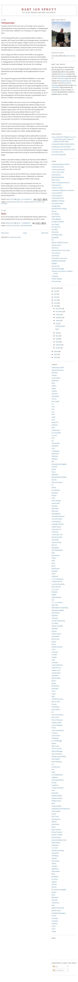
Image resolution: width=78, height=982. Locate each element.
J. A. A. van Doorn (57, 602)
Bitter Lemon (56, 180)
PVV (43, 202)
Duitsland (54, 592)
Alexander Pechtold (57, 524)
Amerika (54, 391)
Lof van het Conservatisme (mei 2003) (63, 149)
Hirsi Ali (54, 545)
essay (53, 563)
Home (25, 233)
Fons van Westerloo (57, 715)
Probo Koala (55, 824)
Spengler (54, 263)
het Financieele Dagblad (59, 889)
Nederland (55, 456)
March (58, 342)
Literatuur (55, 506)
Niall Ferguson (56, 811)
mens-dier (55, 900)
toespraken (55, 921)
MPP (53, 414)
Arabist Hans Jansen (58, 167)
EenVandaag (55, 707)
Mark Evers (55, 248)
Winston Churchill (57, 626)
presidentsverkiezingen (58, 913)
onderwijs (54, 425)
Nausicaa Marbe (56, 806)
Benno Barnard (56, 175)
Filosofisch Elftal (57, 537)
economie (54, 466)
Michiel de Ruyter (57, 798)
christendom (55, 396)
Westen (54, 863)
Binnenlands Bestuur (58, 177)
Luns (53, 790)
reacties (54, 915)
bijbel (53, 874)
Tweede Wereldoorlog (58, 621)
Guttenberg (55, 738)
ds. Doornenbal (56, 433)
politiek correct (56, 910)
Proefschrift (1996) (57, 152)
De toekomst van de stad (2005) (61, 147)
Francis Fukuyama (57, 720)
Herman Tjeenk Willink (59, 756)
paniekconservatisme (58, 908)
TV (53, 404)
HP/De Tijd (55, 232)
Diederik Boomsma (57, 699)
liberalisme (55, 897)
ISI (52, 240)
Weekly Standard (57, 279)
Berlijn (54, 683)
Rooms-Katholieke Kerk (59, 840)
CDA (53, 406)
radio (53, 427)
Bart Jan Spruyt (39, 9)
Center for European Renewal (60, 182)
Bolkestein (55, 474)
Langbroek (55, 785)
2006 (55, 357)
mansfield (54, 571)
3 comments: (26, 223)
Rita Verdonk (56, 555)
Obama (54, 469)
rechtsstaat (55, 652)
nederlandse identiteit (58, 516)
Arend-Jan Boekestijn (58, 169)
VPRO (54, 558)
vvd (53, 412)
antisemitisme (56, 871)
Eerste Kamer (56, 709)
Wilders (4, 203)
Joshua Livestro (56, 245)
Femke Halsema (56, 597)
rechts (53, 649)
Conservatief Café (57, 534)
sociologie (55, 918)
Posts (55, 966)
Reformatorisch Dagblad (59, 464)
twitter (54, 926)
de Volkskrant (56, 490)
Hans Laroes (55, 746)
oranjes (54, 641)
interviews (55, 393)
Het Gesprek (55, 224)
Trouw (54, 472)
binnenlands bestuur (15, 202)
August (58, 320)
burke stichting (13, 225)
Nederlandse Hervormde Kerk (61, 809)
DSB (53, 696)
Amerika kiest (56, 430)
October (58, 314)
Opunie (54, 814)
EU (53, 440)
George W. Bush (56, 722)
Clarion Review (56, 185)
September (59, 317)
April (57, 339)
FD (53, 712)
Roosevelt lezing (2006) (59, 154)
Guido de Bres (56, 735)
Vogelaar (54, 858)
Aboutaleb (55, 662)
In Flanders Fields (57, 235)
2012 (55, 297)
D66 (53, 461)
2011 (55, 300)
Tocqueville (55, 853)
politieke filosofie (57, 647)
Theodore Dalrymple (58, 850)
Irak (53, 600)
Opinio (54, 388)
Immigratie (55, 446)
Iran (53, 769)
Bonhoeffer (55, 688)
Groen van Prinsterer (58, 730)
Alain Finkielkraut (57, 665)
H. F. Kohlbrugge (57, 741)
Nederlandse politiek (32, 202)
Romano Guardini (57, 835)
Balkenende (55, 454)
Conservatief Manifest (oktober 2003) (63, 144)
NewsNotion (55, 255)
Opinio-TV (55, 422)
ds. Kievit (54, 879)
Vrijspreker (55, 276)
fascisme (54, 884)
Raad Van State (56, 829)
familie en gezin (56, 634)
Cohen (54, 694)
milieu (53, 574)
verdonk (54, 657)
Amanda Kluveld (57, 581)
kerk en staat (55, 639)
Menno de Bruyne (57, 482)
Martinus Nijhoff (57, 795)
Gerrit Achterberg (57, 725)
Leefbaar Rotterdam (58, 788)
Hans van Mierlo (57, 748)
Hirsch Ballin (56, 759)
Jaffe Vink (55, 605)
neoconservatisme (57, 519)
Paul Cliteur (55, 816)
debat (53, 560)
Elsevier (54, 211)
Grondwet (55, 733)
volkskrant (55, 576)
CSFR (53, 691)
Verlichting (55, 855)
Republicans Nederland (59, 261)
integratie (54, 459)
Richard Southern (57, 832)
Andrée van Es (56, 670)
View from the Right (58, 269)
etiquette (54, 882)
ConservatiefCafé (57, 193)
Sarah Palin (55, 845)
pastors (54, 644)
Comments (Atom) (15, 237)
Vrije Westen (55, 861)
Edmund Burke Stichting (59, 208)
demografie (55, 876)
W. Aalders (55, 623)
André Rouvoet (56, 668)
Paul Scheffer (56, 613)
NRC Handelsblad (57, 550)
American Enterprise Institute (60, 164)
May (57, 336)
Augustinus (55, 675)
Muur (53, 803)
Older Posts (44, 233)
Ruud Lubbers (56, 842)
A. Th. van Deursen (57, 579)
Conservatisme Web (58, 198)
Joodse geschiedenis (58, 780)
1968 (53, 660)
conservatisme (26, 225)
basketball (55, 628)
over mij (54, 435)
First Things (55, 214)
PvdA (53, 420)
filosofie (54, 887)
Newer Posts (5, 233)
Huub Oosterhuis (57, 761)
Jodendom (55, 777)
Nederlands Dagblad (58, 610)
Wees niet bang (56, 281)
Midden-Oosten (56, 801)
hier (40, 219)
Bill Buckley (55, 686)
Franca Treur (55, 717)
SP (52, 485)
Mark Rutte (55, 508)
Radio (3, 214)
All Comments (58, 970)
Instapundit (55, 237)
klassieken (55, 493)
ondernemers (55, 903)
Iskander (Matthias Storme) (60, 242)
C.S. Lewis (55, 589)
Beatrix (54, 681)
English (54, 594)
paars (53, 905)
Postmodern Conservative (59, 258)
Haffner (54, 743)
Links (53, 498)
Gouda (54, 728)
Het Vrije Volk (56, 227)
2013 (55, 294)
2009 (55, 306)
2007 (55, 354)
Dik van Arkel (56, 701)
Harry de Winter (56, 542)
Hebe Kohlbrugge (57, 751)
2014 (55, 291)
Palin (53, 553)
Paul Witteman (56, 819)
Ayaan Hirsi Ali (56, 529)
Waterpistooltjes (8, 23)
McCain (54, 480)
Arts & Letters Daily (58, 172)
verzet (53, 929)
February (58, 345)
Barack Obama (56, 678)
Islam (53, 383)
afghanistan (55, 869)
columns (54, 375)
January (58, 348)
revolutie (54, 654)
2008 (55, 351)
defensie (54, 631)
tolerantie (54, 923)
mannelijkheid (56, 514)
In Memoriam (56, 767)
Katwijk (54, 782)
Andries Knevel (56, 527)
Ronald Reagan (56, 837)
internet (54, 892)
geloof (53, 566)
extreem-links (56, 503)
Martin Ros (55, 793)
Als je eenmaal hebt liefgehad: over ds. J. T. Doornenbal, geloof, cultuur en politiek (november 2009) (64, 139)
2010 (55, 303)
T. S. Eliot (55, 848)
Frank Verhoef (56, 216)
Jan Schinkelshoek (57, 775)
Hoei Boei (55, 229)
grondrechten (56, 568)
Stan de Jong (55, 266)
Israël (53, 772)
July (57, 323)
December (59, 308)
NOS (53, 448)
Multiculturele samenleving (60, 608)
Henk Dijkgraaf (56, 219)
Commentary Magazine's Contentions (63, 190)
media (53, 417)
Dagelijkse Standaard (58, 201)
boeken (54, 487)
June (57, 333)
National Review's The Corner (61, 250)
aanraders (54, 866)
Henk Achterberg (57, 754)
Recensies (55, 372)
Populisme (55, 615)
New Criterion (56, 253)
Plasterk (54, 822)
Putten (53, 827)
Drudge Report (56, 206)
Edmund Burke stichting (59, 477)
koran (53, 895)
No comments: (26, 199)
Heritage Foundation (58, 221)
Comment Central (57, 188)
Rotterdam (55, 618)
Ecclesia (54, 704)
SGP (53, 438)
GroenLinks (55, 540)
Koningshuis (55, 547)
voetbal (54, 931)
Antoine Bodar (56, 673)
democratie (55, 511)
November (59, 311)
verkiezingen (55, 451)
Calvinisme (55, 532)
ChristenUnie (56, 443)
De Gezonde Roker (57, 203)
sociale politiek (56, 521)
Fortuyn (54, 495)
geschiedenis (55, 636)
